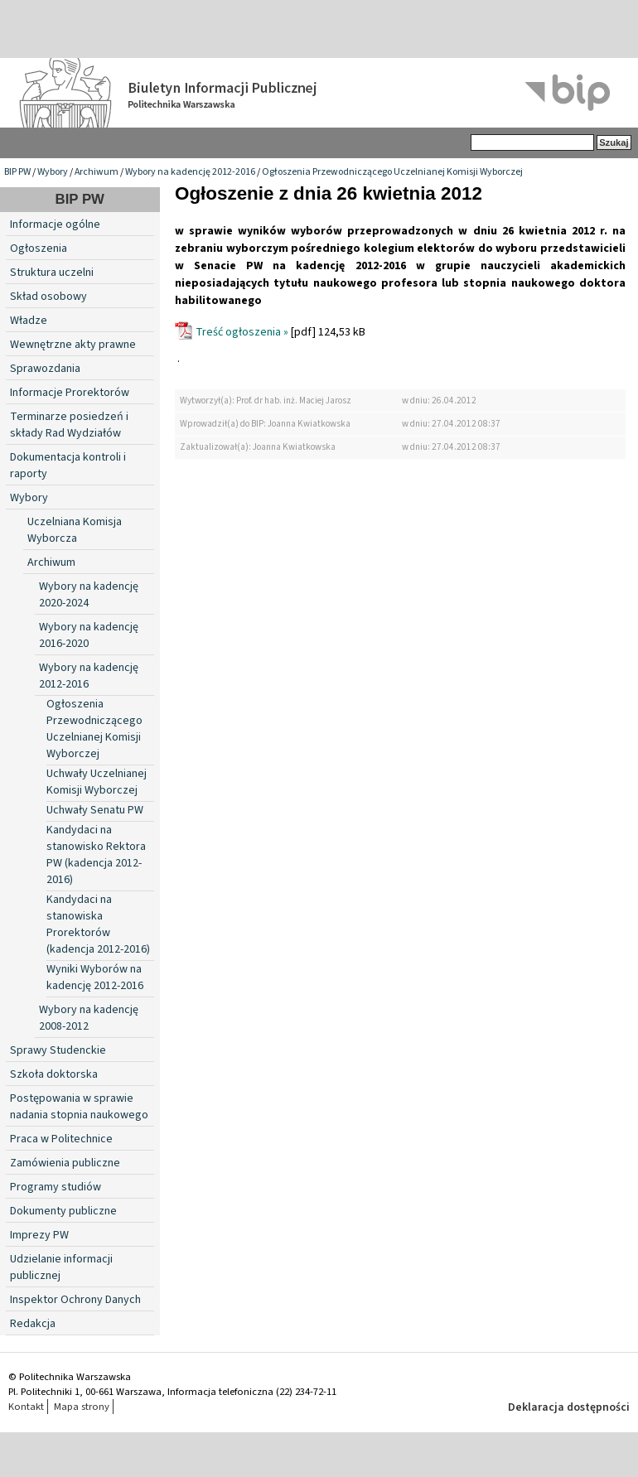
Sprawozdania (45, 368)
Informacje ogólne (55, 224)
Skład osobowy (48, 296)
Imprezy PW (39, 1235)
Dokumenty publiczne (63, 1211)
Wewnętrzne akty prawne (73, 344)
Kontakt (26, 1406)
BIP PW (17, 172)
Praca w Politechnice (61, 1139)
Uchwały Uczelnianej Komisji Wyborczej (96, 782)
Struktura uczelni (52, 272)
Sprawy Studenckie (58, 1050)
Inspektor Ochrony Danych (75, 1299)
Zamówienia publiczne (65, 1163)
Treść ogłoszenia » (242, 332)
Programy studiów (55, 1187)
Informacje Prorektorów (69, 392)
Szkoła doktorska (54, 1074)
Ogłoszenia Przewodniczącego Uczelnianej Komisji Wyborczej (392, 172)
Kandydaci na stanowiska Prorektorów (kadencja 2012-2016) (98, 924)
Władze (28, 320)
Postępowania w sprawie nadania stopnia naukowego (79, 1106)
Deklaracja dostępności (569, 1407)
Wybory (52, 172)
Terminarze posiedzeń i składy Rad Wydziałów (69, 425)
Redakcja (33, 1323)
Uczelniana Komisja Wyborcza (74, 530)
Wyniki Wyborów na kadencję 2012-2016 (94, 977)
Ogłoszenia (38, 248)
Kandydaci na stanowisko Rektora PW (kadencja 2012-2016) (96, 855)
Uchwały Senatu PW (94, 810)
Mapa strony (81, 1406)
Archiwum (96, 172)
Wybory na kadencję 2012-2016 (190, 172)
